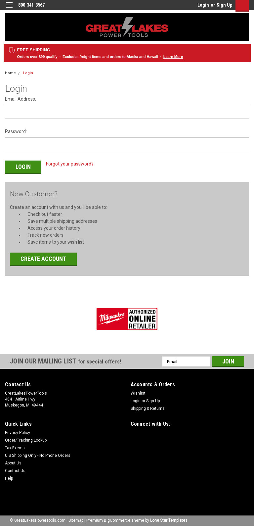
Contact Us (15, 469)
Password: (16, 131)
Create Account (43, 257)
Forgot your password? (70, 164)
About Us (13, 462)
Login (203, 5)
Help (9, 477)
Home (10, 73)
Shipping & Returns (148, 407)
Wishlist (138, 392)
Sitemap (75, 519)
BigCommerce (117, 519)
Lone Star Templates (169, 519)
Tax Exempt (15, 447)
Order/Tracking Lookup (26, 439)
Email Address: (20, 99)
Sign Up (224, 5)
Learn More (173, 57)
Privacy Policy (17, 431)
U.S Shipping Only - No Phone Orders (37, 454)
